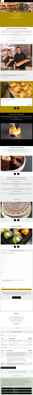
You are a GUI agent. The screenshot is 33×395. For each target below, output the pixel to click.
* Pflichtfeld (3, 287)
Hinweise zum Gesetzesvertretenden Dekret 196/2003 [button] (13, 371)
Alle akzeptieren (16, 388)
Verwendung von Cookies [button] (11, 375)
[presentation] (8, 284)
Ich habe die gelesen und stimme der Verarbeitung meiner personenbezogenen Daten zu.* (13, 280)
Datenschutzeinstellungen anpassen (8, 367)
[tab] (16, 328)
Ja (16, 297)
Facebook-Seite (23, 40)
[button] (15, 108)
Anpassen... (16, 393)
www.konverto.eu (16, 324)
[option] (16, 7)
